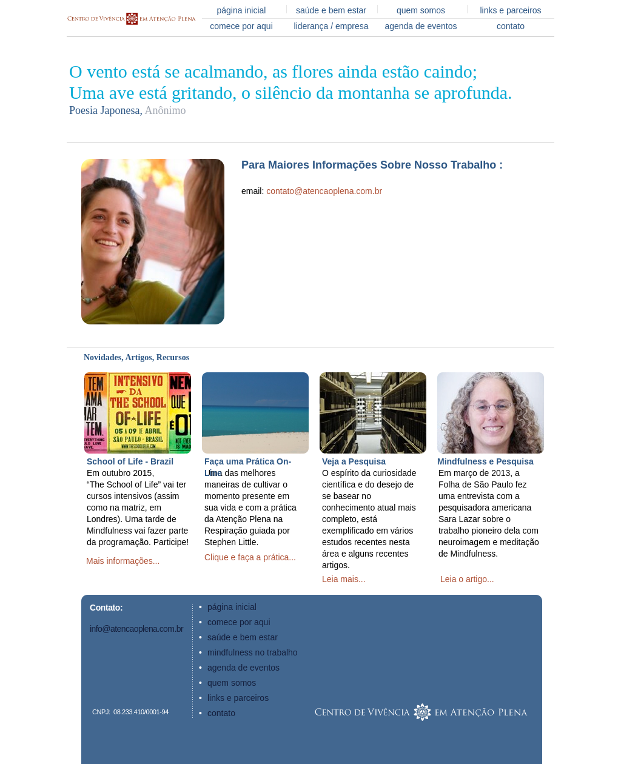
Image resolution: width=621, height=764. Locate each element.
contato (511, 26)
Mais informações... (122, 561)
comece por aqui (241, 26)
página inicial (241, 10)
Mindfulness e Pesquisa (485, 461)
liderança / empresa (331, 26)
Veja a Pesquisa (354, 461)
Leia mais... (344, 579)
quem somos (421, 10)
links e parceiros (510, 10)
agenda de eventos (420, 26)
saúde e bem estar (331, 10)
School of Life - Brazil (130, 461)
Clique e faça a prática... (250, 557)
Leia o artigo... (467, 579)
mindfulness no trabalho (252, 652)
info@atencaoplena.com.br (136, 629)
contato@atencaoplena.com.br (324, 191)
